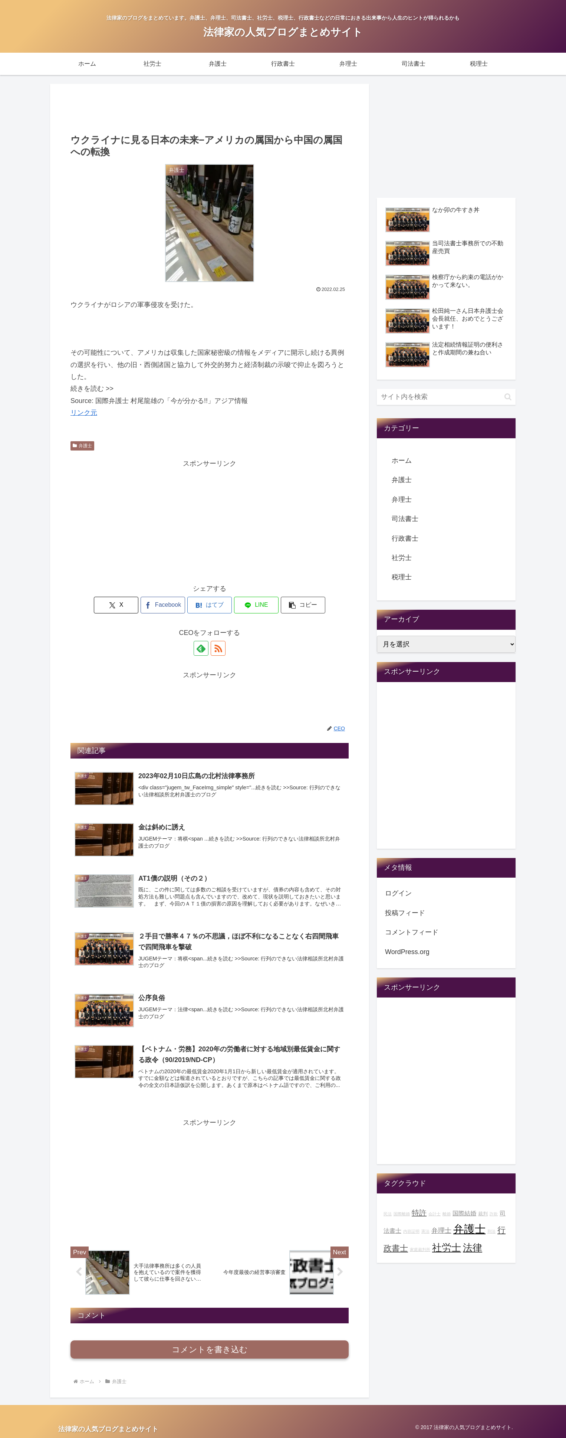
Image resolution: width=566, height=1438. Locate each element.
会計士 (434, 1214)
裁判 (483, 1213)
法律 (472, 1247)
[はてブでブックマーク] (209, 605)
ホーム (402, 460)
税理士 (402, 577)
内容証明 (411, 1231)
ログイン (398, 893)
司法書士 (405, 519)
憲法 (425, 1231)
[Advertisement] (209, 107)
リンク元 (83, 412)
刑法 (491, 1231)
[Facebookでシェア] (163, 605)
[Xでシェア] (116, 605)
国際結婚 (464, 1213)
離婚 (446, 1214)
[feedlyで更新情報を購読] (201, 648)
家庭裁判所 (420, 1249)
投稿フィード (405, 913)
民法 (388, 1214)
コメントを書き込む (210, 1349)
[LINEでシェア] (256, 605)
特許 (419, 1213)
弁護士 (82, 445)
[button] (303, 605)
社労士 (402, 557)
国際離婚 (402, 1214)
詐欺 (494, 1214)
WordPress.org (407, 952)
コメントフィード (411, 932)
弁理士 (402, 499)
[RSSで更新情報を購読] (218, 648)
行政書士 (405, 538)
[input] (446, 397)
